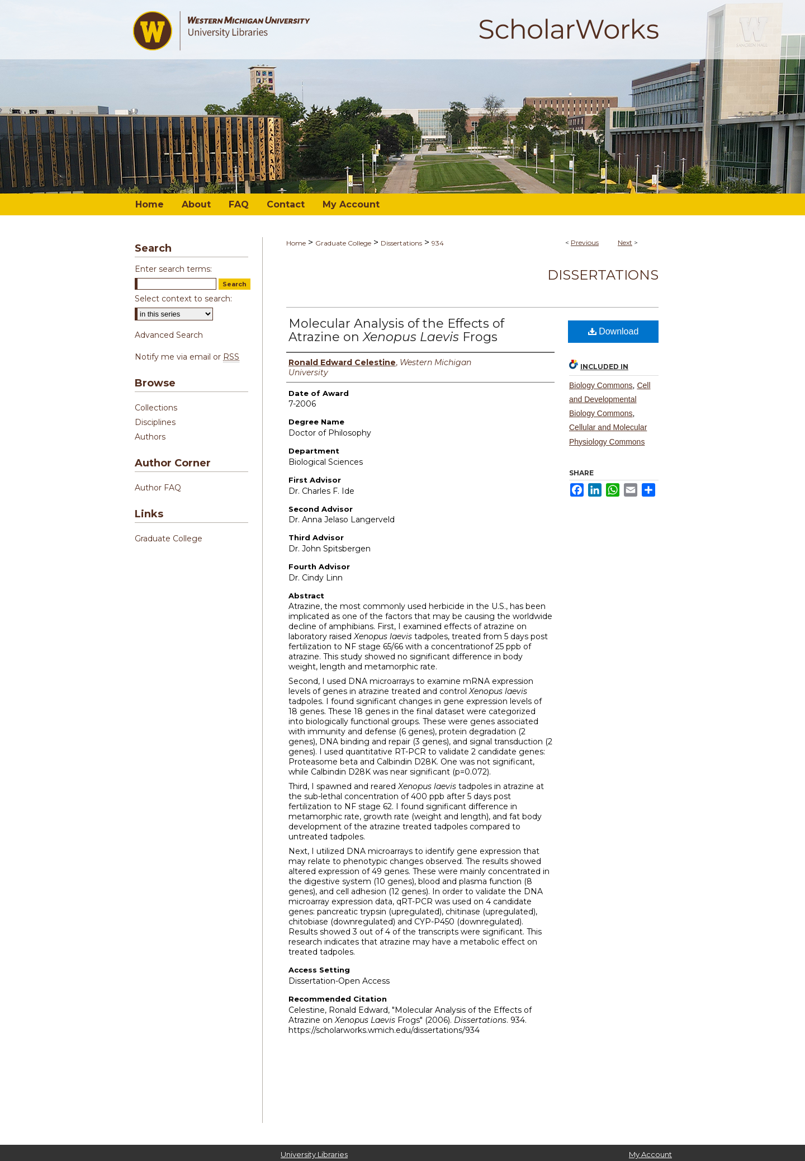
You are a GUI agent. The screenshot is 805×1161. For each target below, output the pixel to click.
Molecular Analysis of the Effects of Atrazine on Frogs (396, 330)
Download (613, 331)
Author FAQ (158, 488)
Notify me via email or (187, 357)
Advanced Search (169, 335)
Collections (156, 408)
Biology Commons (601, 385)
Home (296, 243)
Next (625, 242)
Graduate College (343, 243)
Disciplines (155, 422)
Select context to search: (183, 299)
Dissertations (401, 243)
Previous (585, 242)
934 (438, 243)
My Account (650, 1154)
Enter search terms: (173, 269)
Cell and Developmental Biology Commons (610, 399)
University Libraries (314, 1154)
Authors (150, 437)
